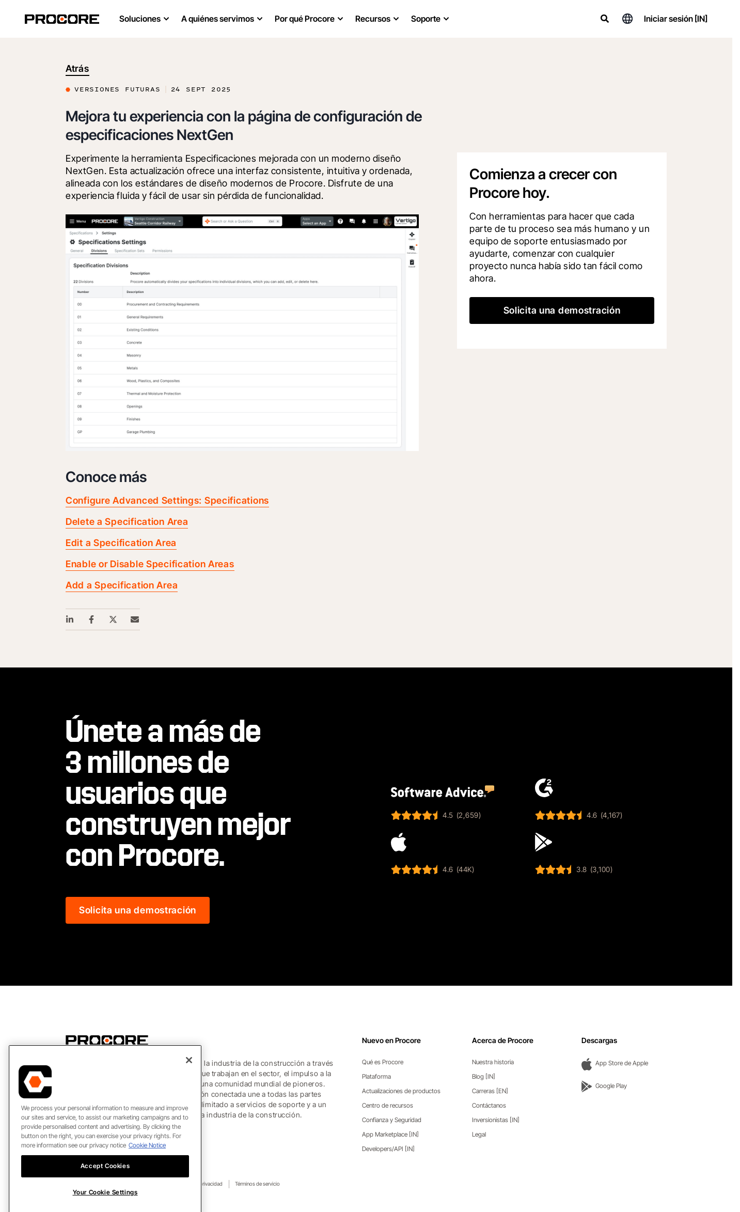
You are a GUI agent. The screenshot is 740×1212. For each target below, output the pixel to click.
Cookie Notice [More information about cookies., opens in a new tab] (147, 1178)
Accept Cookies (105, 1199)
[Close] (189, 1093)
